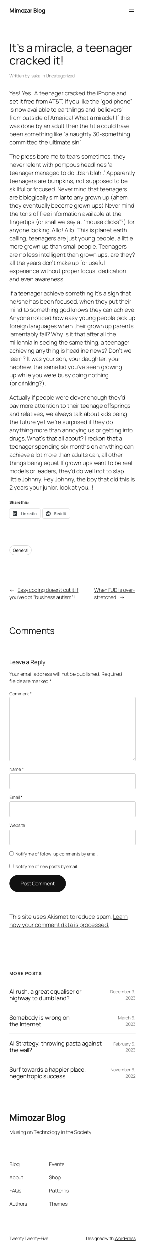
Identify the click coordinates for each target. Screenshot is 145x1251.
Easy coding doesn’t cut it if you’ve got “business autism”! (43, 593)
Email (16, 797)
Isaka (35, 76)
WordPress (125, 1238)
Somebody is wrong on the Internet (39, 1021)
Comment (20, 694)
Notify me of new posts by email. (46, 866)
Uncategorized (60, 76)
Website (17, 825)
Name (16, 769)
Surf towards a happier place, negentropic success (47, 1073)
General (20, 550)
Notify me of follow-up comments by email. (56, 854)
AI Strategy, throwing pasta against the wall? (55, 1046)
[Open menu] (132, 10)
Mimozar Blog (27, 10)
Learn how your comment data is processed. (68, 920)
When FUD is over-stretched (114, 593)
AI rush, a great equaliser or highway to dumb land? (45, 994)
